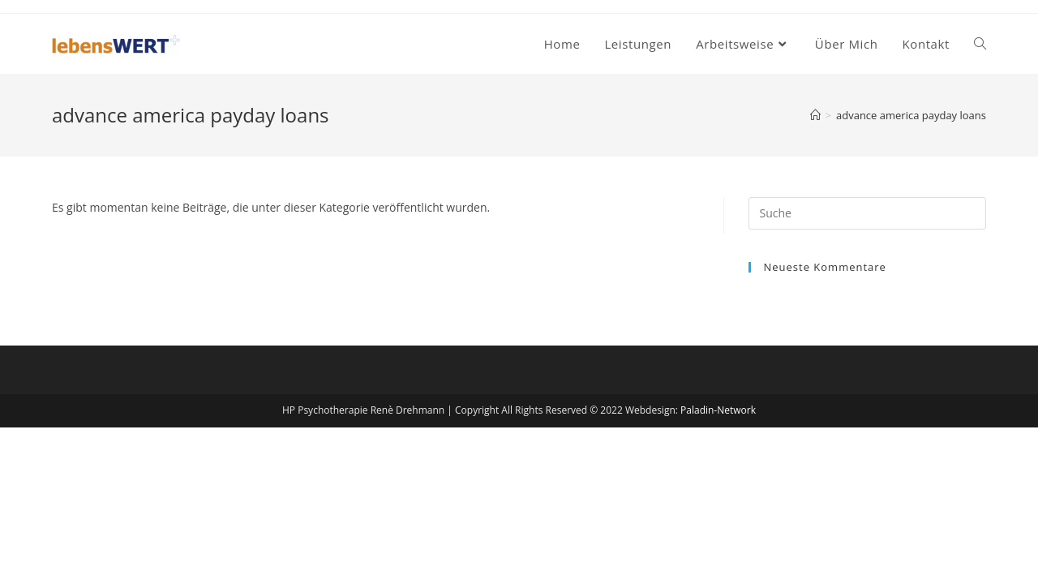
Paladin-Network (718, 410)
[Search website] (980, 44)
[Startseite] (815, 115)
